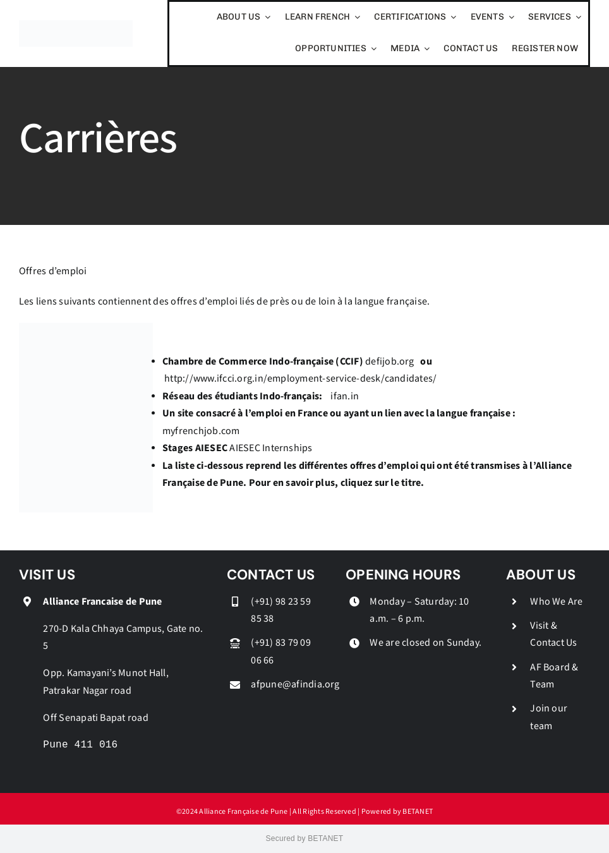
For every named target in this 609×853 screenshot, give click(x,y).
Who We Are (556, 601)
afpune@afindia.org (295, 684)
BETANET (417, 811)
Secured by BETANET (305, 838)
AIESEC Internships (270, 448)
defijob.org (389, 361)
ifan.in (344, 396)
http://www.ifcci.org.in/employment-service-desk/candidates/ (300, 378)
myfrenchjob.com (201, 431)
